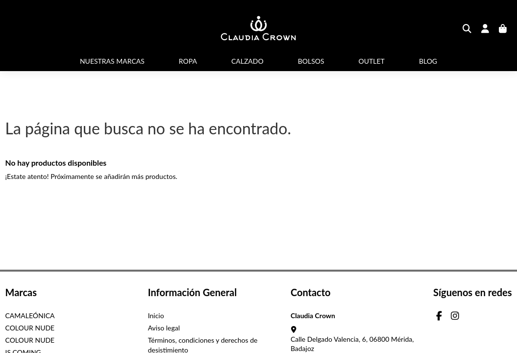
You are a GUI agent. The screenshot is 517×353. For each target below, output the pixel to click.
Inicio (156, 315)
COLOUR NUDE (30, 328)
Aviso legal (164, 328)
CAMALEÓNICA (30, 315)
